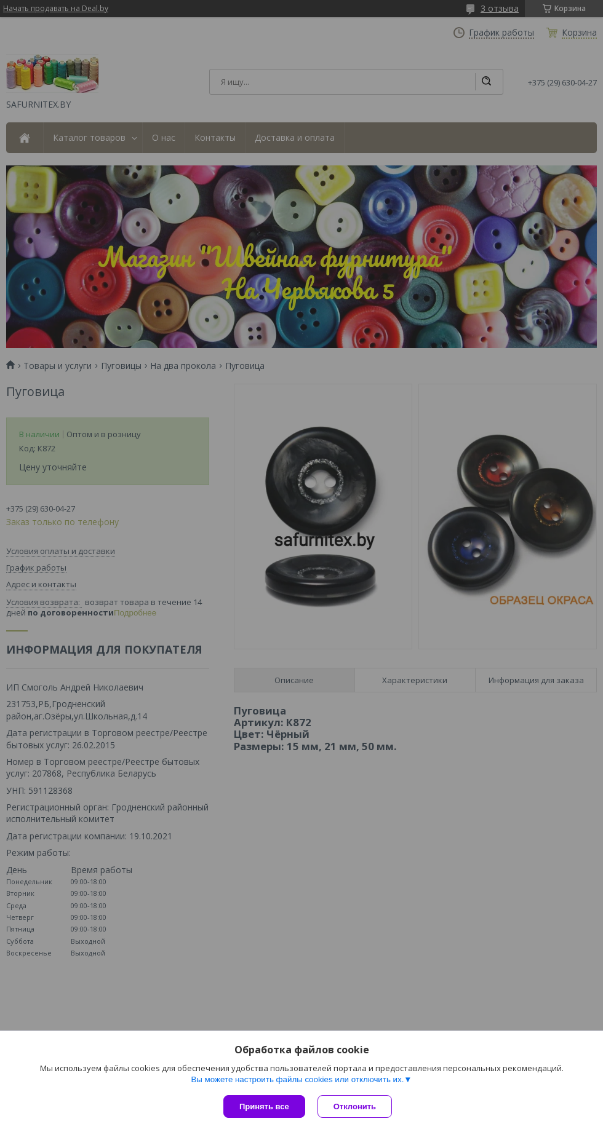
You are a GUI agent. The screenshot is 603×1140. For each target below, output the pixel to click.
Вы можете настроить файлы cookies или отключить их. (297, 1079)
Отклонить (354, 1106)
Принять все (264, 1106)
